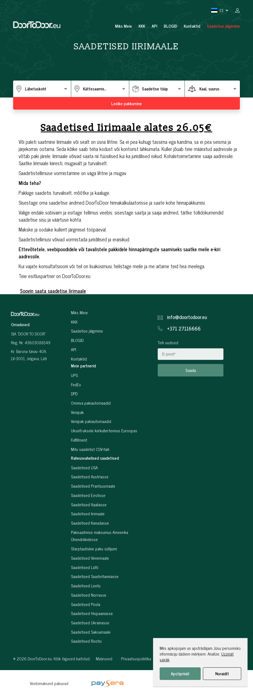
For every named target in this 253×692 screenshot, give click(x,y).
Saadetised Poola (85, 625)
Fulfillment (79, 460)
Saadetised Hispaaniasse (92, 634)
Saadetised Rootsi (86, 662)
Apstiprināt (180, 673)
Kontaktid (192, 25)
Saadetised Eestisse (88, 516)
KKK (142, 25)
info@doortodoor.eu (187, 336)
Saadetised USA (84, 488)
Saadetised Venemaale (90, 579)
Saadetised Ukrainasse (90, 643)
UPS (74, 396)
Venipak (77, 433)
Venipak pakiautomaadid (91, 442)
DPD (74, 414)
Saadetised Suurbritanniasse (95, 597)
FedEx (76, 405)
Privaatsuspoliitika (136, 677)
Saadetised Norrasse (88, 616)
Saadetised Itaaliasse (89, 525)
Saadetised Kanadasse (90, 544)
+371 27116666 (184, 347)
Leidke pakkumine (126, 103)
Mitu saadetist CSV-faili (90, 470)
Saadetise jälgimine (223, 25)
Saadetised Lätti (84, 588)
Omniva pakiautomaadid (91, 424)
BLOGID (170, 25)
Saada (190, 389)
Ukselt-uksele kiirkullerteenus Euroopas (104, 451)
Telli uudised (168, 361)
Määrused (104, 677)
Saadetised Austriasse (89, 497)
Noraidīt (222, 673)
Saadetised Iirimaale (88, 534)
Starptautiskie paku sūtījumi (94, 570)
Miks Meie (123, 25)
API (154, 25)
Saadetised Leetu (85, 607)
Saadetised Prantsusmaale (93, 507)
